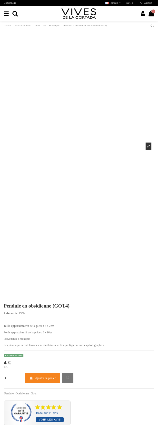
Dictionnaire (10, 2)
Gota (33, 393)
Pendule (9, 393)
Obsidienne (22, 393)
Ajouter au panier (42, 378)
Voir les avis (50, 419)
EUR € (131, 2)
